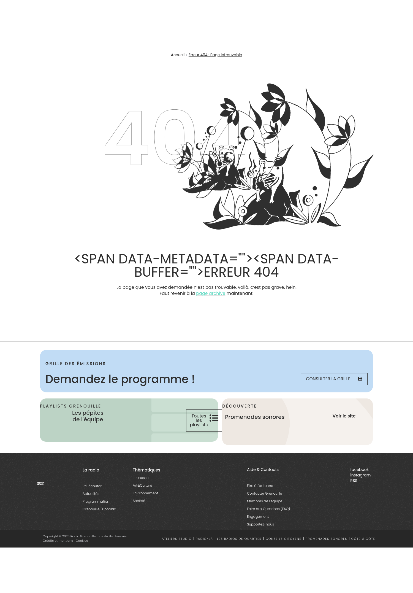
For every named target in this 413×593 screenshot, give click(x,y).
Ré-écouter (92, 487)
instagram (360, 476)
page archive (210, 293)
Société (139, 502)
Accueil (177, 55)
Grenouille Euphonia (99, 510)
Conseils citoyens (283, 540)
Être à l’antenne (260, 487)
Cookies (82, 542)
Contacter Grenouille (264, 494)
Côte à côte (363, 540)
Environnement (145, 494)
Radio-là (204, 540)
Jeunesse (140, 479)
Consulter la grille (332, 379)
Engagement (258, 518)
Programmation (96, 503)
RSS (353, 482)
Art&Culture (142, 487)
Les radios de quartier (239, 540)
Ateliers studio (177, 540)
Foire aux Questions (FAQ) (268, 510)
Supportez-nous (260, 525)
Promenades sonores (326, 540)
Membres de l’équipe (264, 502)
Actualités (91, 495)
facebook (359, 471)
